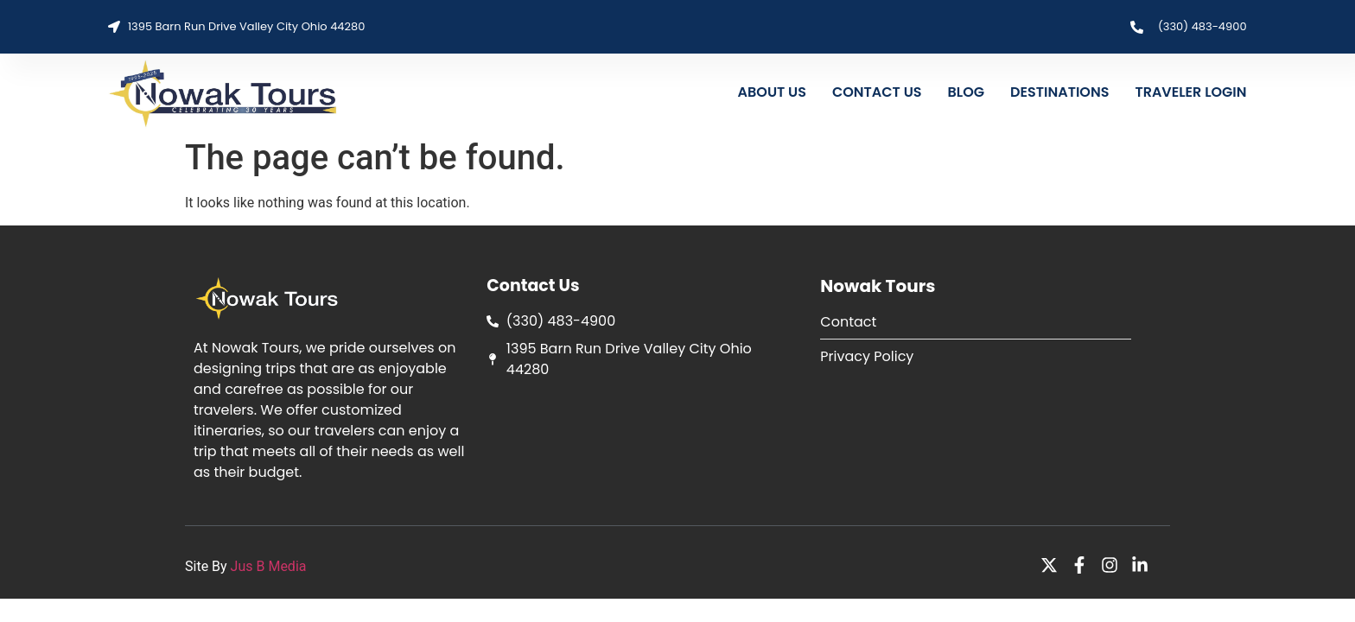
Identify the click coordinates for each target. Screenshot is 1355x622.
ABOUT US (772, 92)
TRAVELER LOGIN (1190, 92)
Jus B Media (269, 566)
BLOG (966, 92)
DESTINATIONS (1059, 92)
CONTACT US (877, 92)
